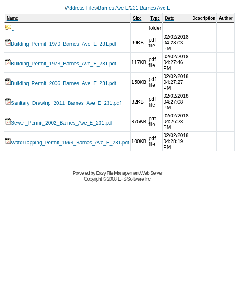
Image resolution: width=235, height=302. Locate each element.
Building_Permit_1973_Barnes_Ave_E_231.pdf (60, 64)
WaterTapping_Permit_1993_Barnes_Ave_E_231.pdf (67, 143)
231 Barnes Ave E (150, 8)
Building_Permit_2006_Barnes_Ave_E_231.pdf (60, 83)
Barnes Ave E (113, 8)
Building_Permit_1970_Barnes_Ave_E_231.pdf (60, 44)
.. (10, 29)
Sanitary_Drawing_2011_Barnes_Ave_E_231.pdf (63, 103)
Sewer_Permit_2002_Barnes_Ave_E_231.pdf (59, 123)
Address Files (81, 8)
